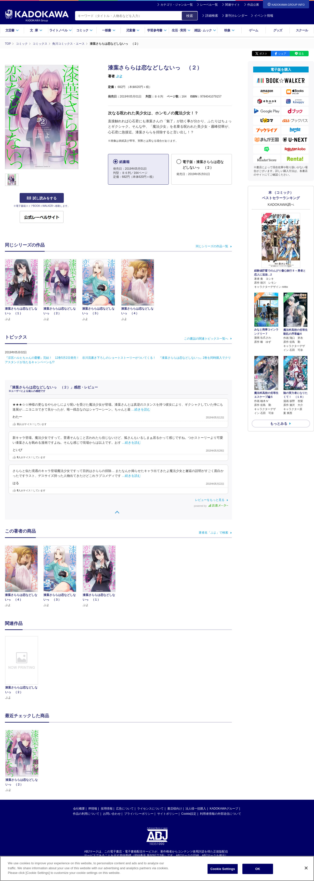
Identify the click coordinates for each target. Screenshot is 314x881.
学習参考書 (157, 30)
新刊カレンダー (235, 15)
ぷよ (119, 76)
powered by (211, 506)
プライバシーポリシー (139, 767)
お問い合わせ (112, 767)
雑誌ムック (205, 30)
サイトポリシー (167, 767)
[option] (24, 668)
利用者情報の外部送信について (220, 767)
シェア (282, 53)
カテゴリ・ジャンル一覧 (176, 4)
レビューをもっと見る (209, 500)
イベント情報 (262, 15)
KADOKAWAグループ (224, 761)
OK (257, 871)
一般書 (109, 30)
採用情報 (107, 761)
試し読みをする (42, 198)
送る (301, 53)
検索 (189, 16)
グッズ (277, 30)
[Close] (306, 871)
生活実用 (181, 30)
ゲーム (253, 30)
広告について (125, 761)
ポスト (263, 53)
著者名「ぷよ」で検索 (213, 532)
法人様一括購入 (195, 761)
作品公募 (253, 4)
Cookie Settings (222, 871)
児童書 (133, 30)
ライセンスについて (150, 761)
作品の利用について (86, 767)
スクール (302, 30)
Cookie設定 (188, 767)
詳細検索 (210, 15)
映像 (229, 30)
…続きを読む (140, 409)
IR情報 (92, 761)
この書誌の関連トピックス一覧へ (206, 338)
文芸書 (12, 30)
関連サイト (232, 4)
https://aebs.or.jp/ (139, 813)
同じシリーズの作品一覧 (212, 246)
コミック (84, 30)
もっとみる (278, 424)
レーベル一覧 (209, 4)
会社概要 (79, 761)
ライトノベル (60, 30)
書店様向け (174, 761)
